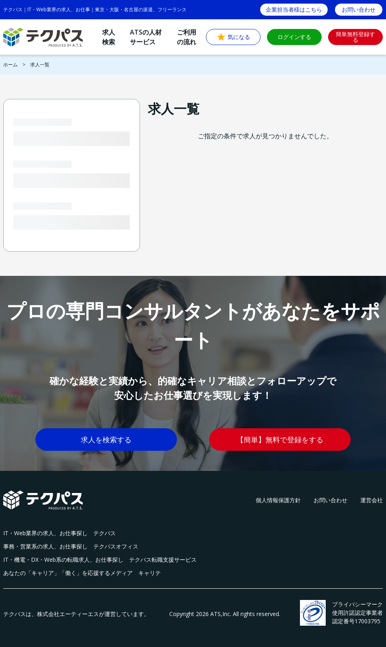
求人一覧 (39, 64)
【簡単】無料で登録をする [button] (279, 439)
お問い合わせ (330, 500)
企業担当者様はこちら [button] (294, 9)
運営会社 (371, 500)
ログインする (294, 37)
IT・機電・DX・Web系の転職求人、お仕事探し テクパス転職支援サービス (100, 559)
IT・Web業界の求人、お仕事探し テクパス (59, 533)
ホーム (10, 64)
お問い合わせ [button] (359, 9)
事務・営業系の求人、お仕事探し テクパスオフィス (70, 546)
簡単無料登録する (355, 36)
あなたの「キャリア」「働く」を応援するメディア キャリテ (82, 573)
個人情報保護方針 (278, 500)
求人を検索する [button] (106, 439)
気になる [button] (233, 37)
